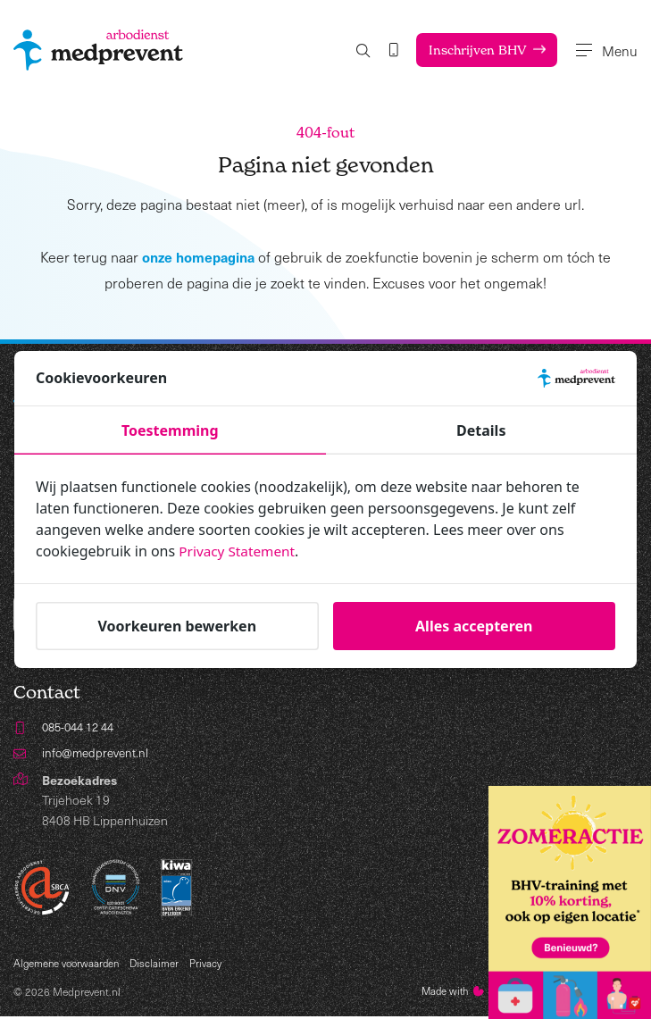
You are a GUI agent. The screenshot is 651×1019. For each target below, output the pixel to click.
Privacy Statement (239, 551)
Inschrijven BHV (471, 50)
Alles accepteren (473, 626)
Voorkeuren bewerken (176, 626)
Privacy (212, 965)
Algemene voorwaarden (68, 965)
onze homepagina (198, 257)
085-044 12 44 (82, 728)
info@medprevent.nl (97, 754)
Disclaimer (160, 965)
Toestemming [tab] (170, 430)
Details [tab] (480, 430)
